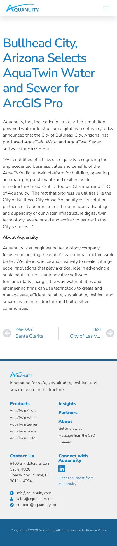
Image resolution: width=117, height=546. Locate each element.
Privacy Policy (96, 530)
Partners (68, 413)
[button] (106, 8)
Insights (67, 404)
